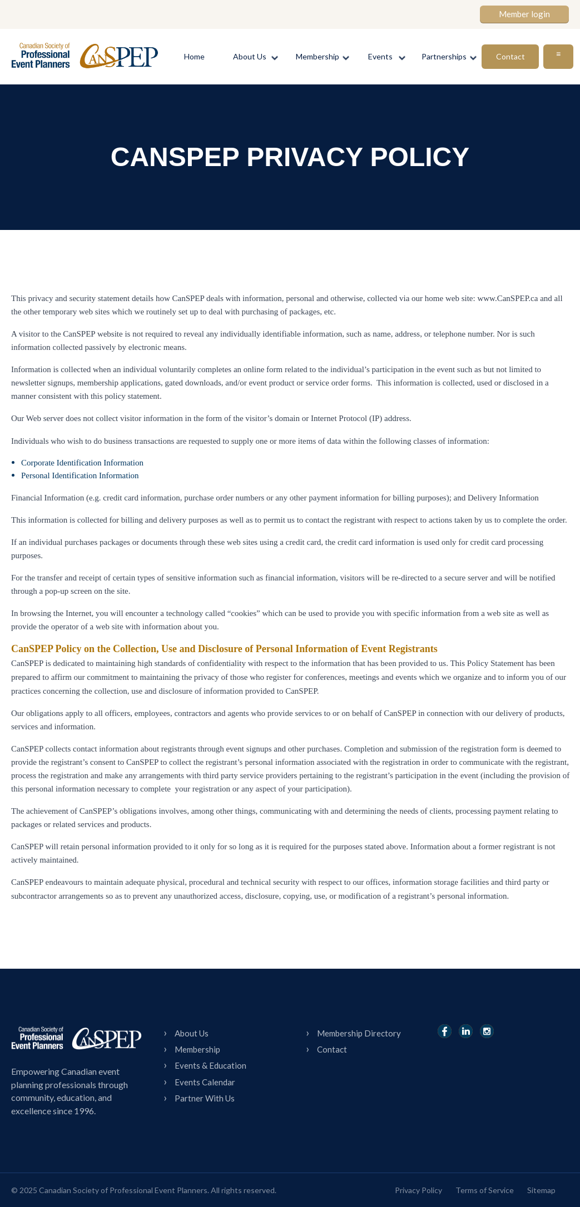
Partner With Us (205, 1098)
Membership (197, 1049)
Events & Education (210, 1065)
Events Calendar (205, 1082)
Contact (332, 1049)
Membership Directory (359, 1033)
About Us (192, 1033)
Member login (524, 14)
